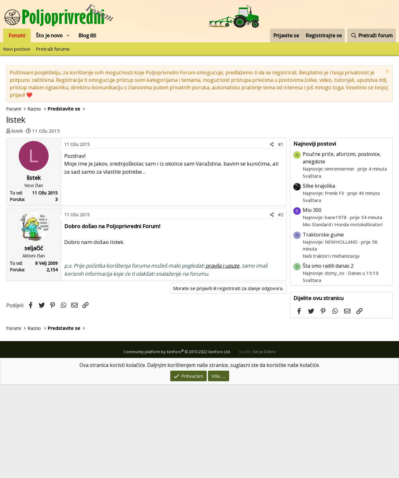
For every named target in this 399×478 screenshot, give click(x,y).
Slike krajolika (319, 279)
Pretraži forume (53, 49)
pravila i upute (222, 359)
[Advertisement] (199, 181)
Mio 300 (312, 303)
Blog (87, 35)
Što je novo (49, 35)
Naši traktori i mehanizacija (331, 349)
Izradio (257, 445)
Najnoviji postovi (314, 237)
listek (17, 131)
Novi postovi (16, 49)
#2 (280, 308)
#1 (280, 238)
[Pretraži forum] (371, 35)
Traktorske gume (323, 328)
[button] (68, 35)
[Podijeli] (272, 237)
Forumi (16, 35)
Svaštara (312, 269)
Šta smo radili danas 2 (328, 359)
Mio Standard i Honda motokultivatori (342, 318)
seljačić (33, 341)
